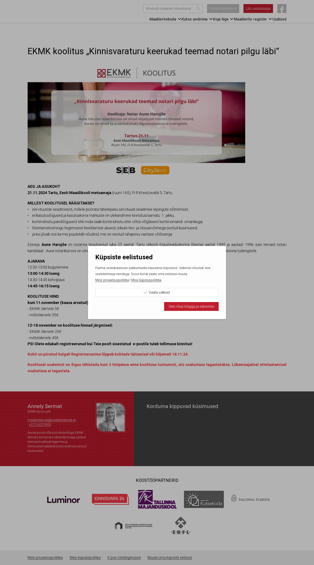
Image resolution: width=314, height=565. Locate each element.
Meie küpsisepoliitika (146, 280)
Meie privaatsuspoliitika (112, 280)
